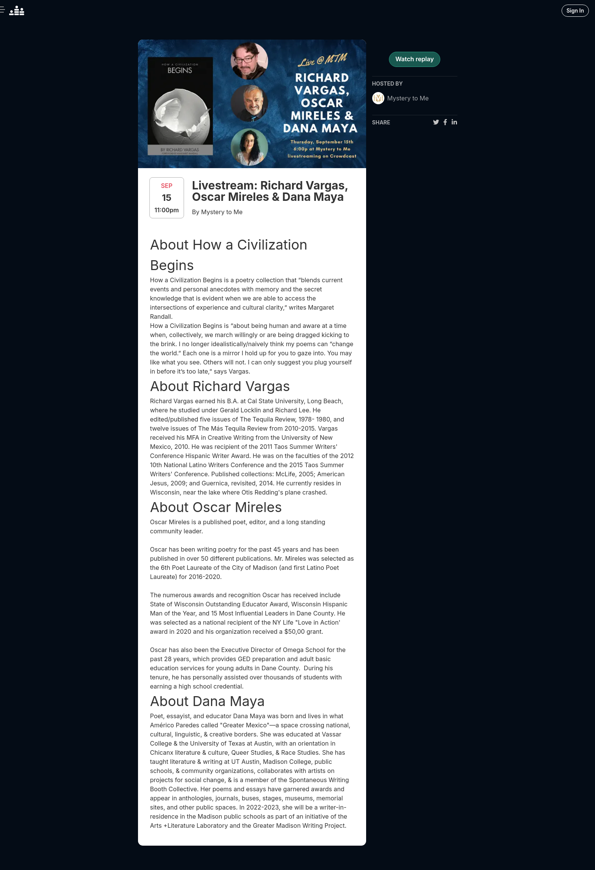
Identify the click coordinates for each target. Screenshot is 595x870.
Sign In (575, 10)
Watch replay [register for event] (414, 59)
